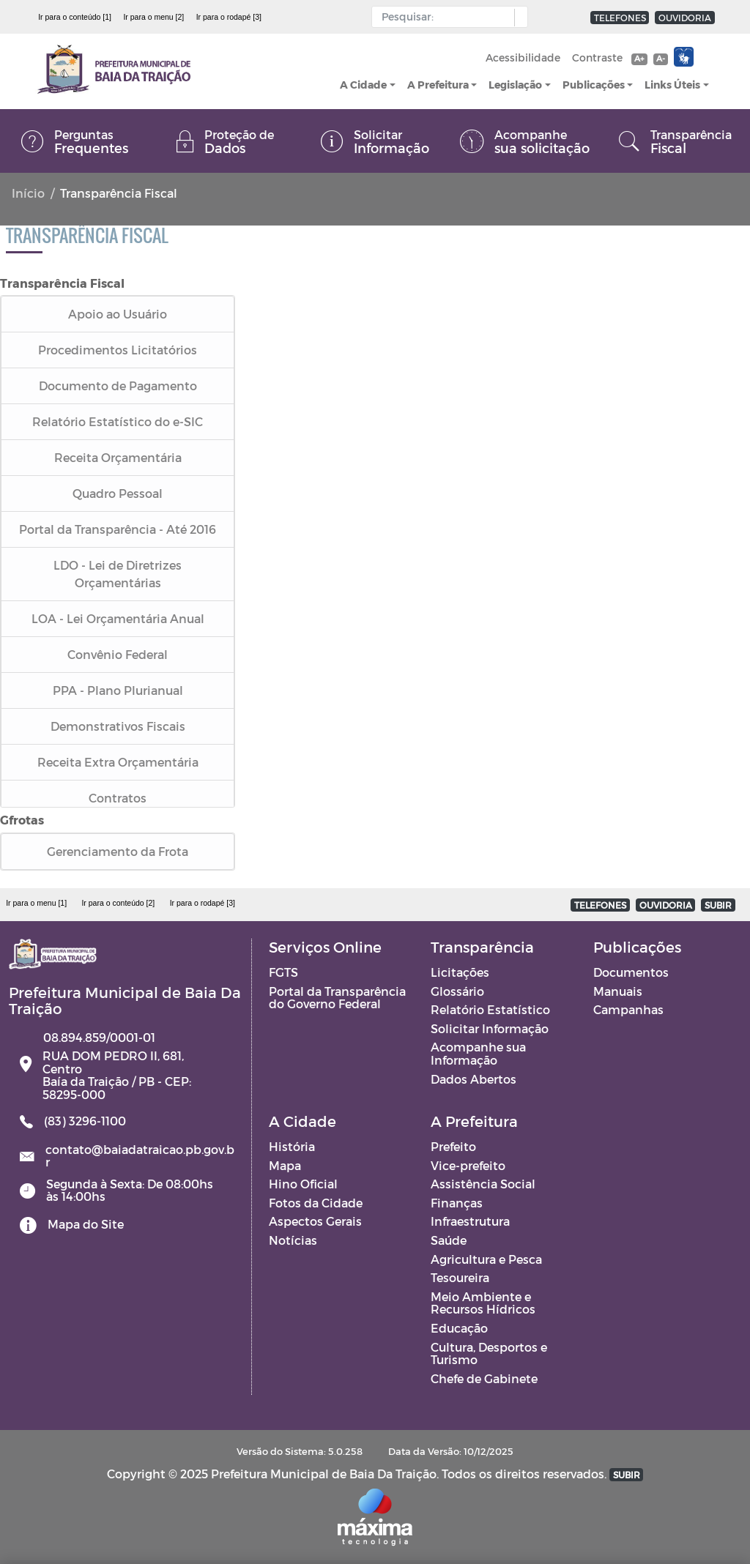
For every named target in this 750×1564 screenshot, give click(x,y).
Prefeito (453, 1146)
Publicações (593, 84)
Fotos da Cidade (316, 1203)
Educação (459, 1328)
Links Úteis (672, 84)
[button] (517, 17)
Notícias (293, 1240)
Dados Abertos (473, 1079)
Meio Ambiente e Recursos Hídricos (483, 1303)
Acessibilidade (523, 57)
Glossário (457, 991)
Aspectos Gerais (315, 1221)
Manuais (617, 991)
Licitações (460, 972)
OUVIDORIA (684, 17)
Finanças (457, 1203)
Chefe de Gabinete (484, 1378)
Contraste (597, 57)
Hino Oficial (303, 1184)
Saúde (449, 1240)
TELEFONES (620, 17)
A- (660, 58)
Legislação (515, 84)
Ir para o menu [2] (153, 16)
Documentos (631, 972)
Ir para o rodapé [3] (228, 16)
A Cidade (363, 84)
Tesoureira (460, 1277)
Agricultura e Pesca (486, 1259)
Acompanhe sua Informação (478, 1053)
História (292, 1146)
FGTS (283, 972)
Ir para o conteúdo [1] (74, 16)
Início (28, 193)
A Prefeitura (438, 84)
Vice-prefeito (468, 1165)
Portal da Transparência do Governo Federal (337, 997)
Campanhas (628, 1009)
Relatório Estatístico (490, 1009)
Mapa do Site (86, 1224)
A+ (639, 58)
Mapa (285, 1165)
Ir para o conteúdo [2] (118, 902)
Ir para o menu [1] (36, 902)
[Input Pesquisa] (446, 16)
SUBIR (718, 905)
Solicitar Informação (490, 1028)
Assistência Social (483, 1184)
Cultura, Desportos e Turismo (489, 1353)
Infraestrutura (470, 1221)
